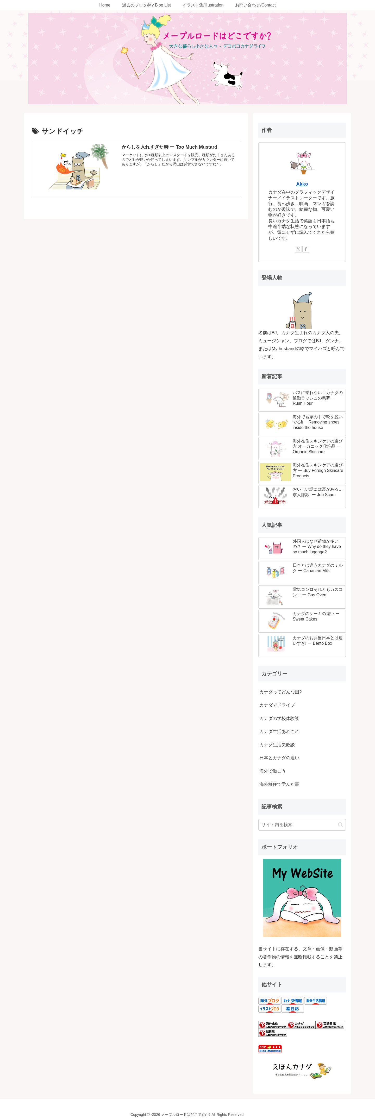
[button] (340, 825)
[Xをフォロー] (298, 249)
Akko (302, 184)
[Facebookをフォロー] (305, 249)
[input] (302, 825)
